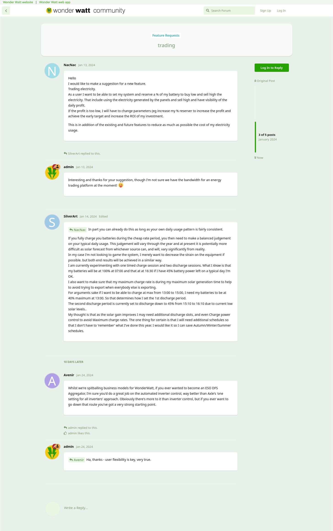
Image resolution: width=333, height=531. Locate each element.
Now (258, 158)
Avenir (79, 460)
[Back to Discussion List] (6, 10)
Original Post (264, 81)
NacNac (80, 230)
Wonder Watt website (18, 2)
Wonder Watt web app (54, 2)
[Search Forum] (229, 10)
